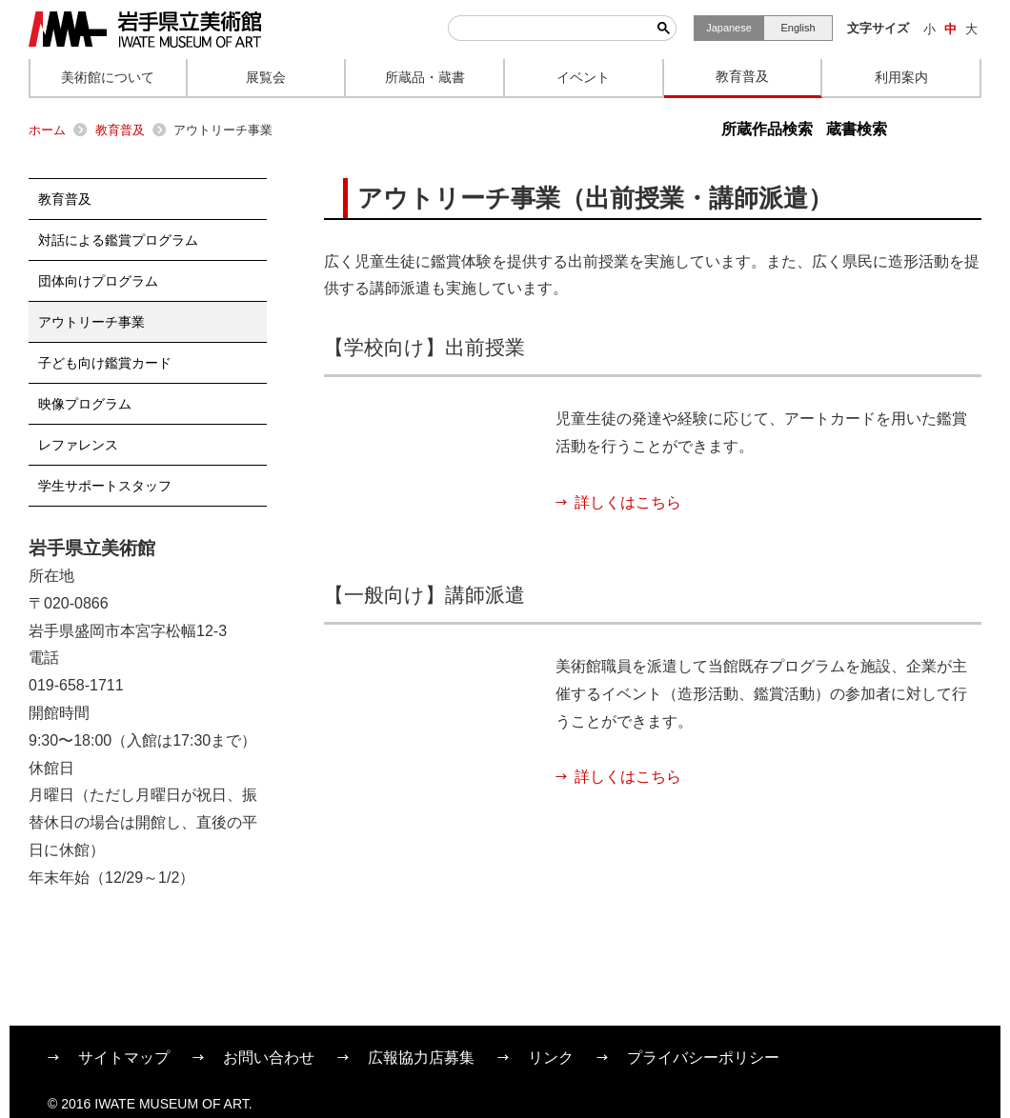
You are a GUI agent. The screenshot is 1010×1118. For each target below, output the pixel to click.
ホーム (47, 130)
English (797, 27)
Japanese (729, 27)
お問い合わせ (268, 1057)
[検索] (550, 28)
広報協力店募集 (421, 1057)
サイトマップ (124, 1057)
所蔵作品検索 (767, 129)
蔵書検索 (856, 129)
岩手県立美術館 (145, 29)
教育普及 (120, 130)
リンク (551, 1057)
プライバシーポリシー (703, 1057)
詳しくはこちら (628, 502)
